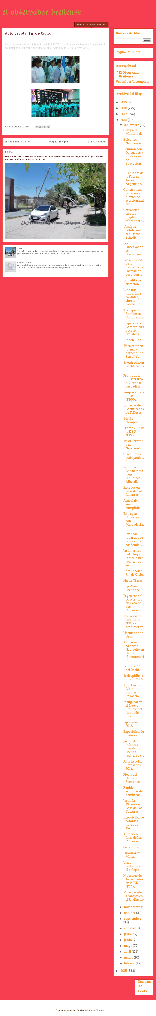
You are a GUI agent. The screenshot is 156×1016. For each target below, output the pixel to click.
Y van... (8, 151)
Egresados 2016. (130, 724)
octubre (130, 913)
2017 (124, 114)
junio (128, 940)
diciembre (132, 125)
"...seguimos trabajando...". (133, 457)
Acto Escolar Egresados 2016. (132, 765)
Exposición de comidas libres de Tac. (133, 823)
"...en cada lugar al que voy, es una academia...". (133, 539)
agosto (129, 928)
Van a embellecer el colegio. (132, 866)
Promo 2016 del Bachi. (131, 668)
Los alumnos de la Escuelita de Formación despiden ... (133, 267)
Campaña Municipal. (132, 132)
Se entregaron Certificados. (133, 366)
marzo (129, 957)
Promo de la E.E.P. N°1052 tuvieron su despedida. (133, 381)
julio (127, 934)
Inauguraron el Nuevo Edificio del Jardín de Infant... (132, 709)
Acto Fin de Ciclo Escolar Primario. (131, 690)
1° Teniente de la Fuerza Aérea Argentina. (133, 178)
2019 (124, 102)
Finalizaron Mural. (131, 855)
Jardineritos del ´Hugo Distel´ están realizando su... (133, 558)
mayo (128, 946)
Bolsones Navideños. (132, 141)
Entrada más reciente (17, 141)
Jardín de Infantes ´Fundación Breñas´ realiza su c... (133, 748)
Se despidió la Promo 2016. (133, 677)
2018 (124, 108)
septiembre (132, 918)
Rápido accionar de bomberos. (133, 791)
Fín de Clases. (133, 580)
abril (128, 951)
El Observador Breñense (129, 74)
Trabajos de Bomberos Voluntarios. (133, 313)
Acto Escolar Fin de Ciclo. (133, 572)
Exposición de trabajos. (133, 733)
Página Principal (58, 141)
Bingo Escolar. (24, 262)
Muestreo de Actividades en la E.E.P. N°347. (133, 881)
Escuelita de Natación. (132, 282)
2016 (124, 120)
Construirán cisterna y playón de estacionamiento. (133, 197)
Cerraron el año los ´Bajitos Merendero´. (133, 215)
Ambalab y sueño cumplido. (132, 504)
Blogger (100, 1010)
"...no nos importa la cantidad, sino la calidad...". (132, 297)
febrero (130, 963)
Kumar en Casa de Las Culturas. (132, 837)
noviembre (132, 907)
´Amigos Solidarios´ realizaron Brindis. (132, 232)
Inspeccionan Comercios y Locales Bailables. (133, 328)
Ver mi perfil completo (133, 81)
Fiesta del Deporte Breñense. (132, 778)
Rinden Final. (133, 340)
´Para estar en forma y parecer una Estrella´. (133, 351)
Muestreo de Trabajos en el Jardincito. (133, 896)
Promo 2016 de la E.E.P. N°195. (133, 431)
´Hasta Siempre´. (131, 420)
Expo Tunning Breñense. (133, 588)
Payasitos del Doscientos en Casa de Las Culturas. (132, 603)
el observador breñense (41, 12)
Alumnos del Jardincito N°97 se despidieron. (133, 621)
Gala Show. (131, 847)
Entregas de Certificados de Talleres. (133, 409)
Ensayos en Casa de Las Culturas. (132, 491)
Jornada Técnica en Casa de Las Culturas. (132, 806)
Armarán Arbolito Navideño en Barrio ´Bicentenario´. (133, 651)
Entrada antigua (97, 141)
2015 (124, 971)
